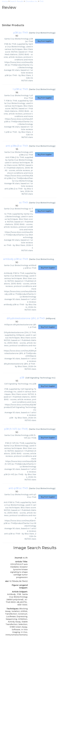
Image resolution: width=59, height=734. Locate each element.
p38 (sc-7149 (20, 32)
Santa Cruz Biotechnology (42, 33)
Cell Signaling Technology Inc (40, 378)
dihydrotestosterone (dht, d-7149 (26, 318)
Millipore (50, 318)
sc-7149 (23, 202)
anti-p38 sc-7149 (18, 488)
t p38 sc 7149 (20, 89)
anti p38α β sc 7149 (17, 145)
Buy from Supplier (44, 41)
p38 (22, 377)
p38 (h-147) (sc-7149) (16, 429)
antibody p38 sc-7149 (15, 259)
